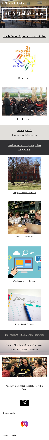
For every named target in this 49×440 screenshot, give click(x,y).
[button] (2, 3)
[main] (24, 14)
